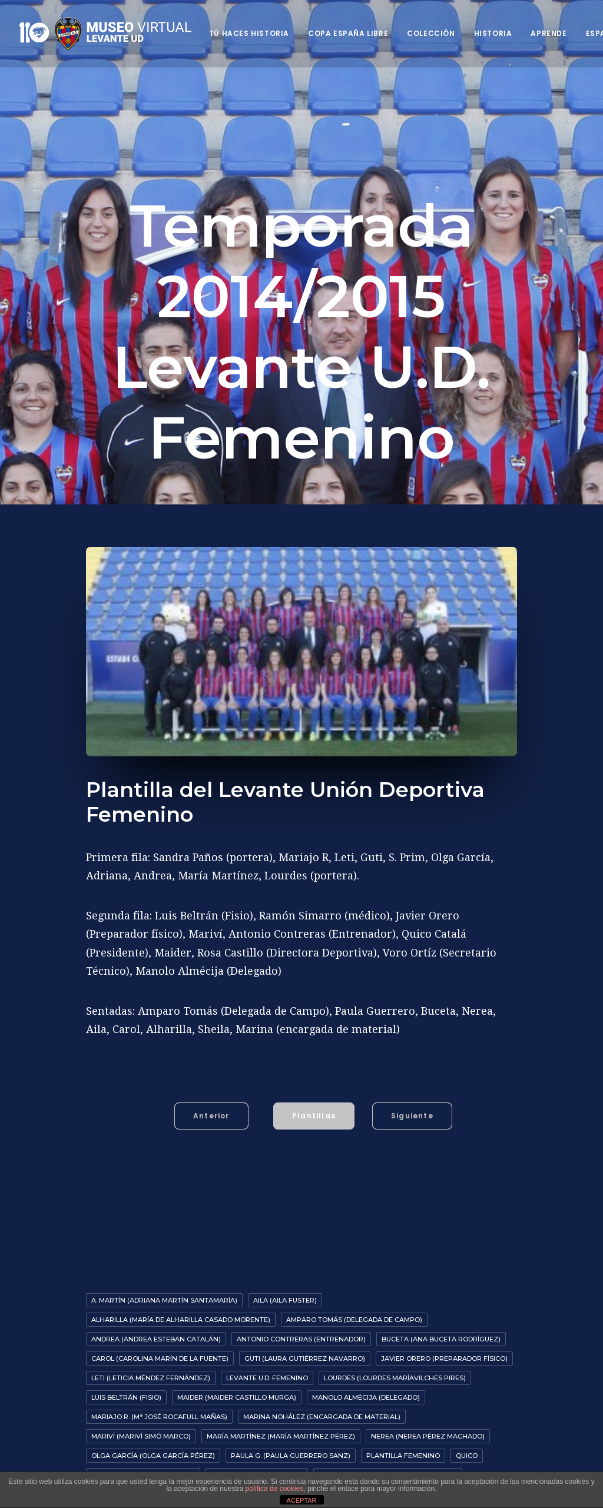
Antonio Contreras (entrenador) (301, 1360)
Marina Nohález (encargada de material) (321, 1437)
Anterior (211, 1136)
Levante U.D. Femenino (267, 1398)
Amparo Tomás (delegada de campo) (354, 1340)
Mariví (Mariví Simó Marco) (141, 1457)
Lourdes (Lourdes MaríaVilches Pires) (395, 1398)
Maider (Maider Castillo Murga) (236, 1418)
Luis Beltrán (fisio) (126, 1418)
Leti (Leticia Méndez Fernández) (150, 1398)
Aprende (548, 33)
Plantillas (314, 1136)
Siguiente (412, 1136)
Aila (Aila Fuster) (285, 1321)
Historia (493, 33)
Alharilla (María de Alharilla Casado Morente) (180, 1340)
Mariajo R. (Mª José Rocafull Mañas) (159, 1437)
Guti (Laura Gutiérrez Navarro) (304, 1379)
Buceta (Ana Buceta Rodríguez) (441, 1360)
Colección (431, 33)
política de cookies (275, 1488)
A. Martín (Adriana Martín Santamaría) (164, 1321)
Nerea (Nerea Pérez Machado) (428, 1457)
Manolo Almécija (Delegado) (366, 1418)
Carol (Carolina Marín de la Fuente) (159, 1379)
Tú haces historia (249, 33)
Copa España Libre (348, 33)
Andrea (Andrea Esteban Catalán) (156, 1360)
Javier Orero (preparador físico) (444, 1379)
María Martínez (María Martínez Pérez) (281, 1457)
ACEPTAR (301, 1500)
